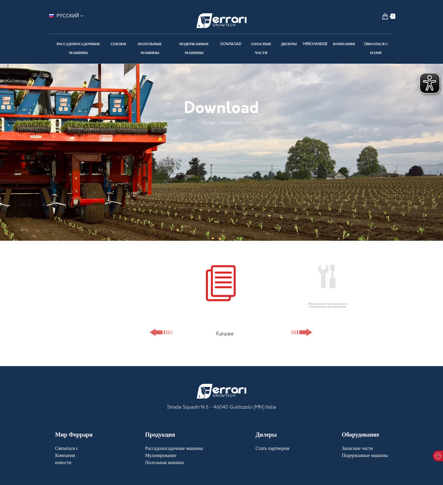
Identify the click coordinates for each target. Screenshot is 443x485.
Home (207, 123)
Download (231, 123)
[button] (385, 16)
